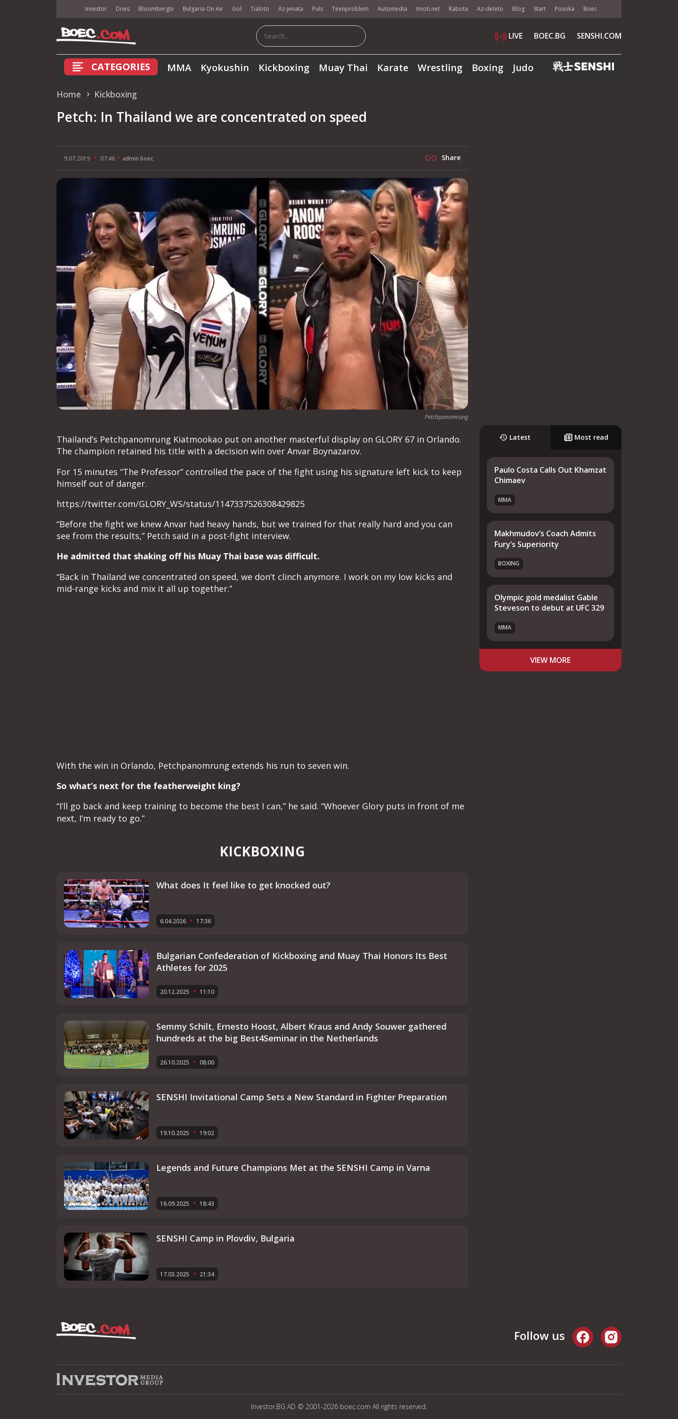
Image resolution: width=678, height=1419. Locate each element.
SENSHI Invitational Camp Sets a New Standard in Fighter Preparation (301, 1097)
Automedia (392, 9)
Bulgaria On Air (203, 9)
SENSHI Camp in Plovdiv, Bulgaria (225, 1238)
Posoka (564, 9)
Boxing (487, 67)
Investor (96, 9)
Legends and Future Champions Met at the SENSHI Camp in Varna (293, 1167)
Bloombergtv (156, 9)
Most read (586, 437)
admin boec (137, 158)
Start (539, 9)
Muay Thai (343, 67)
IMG (68, 9)
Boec (590, 9)
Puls (317, 9)
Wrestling (440, 67)
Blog (518, 9)
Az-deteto (490, 9)
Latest (515, 437)
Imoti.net (428, 9)
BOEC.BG (549, 36)
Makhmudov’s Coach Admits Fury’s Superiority (545, 538)
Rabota (458, 9)
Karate (392, 67)
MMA (179, 67)
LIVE (509, 36)
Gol (237, 9)
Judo (523, 67)
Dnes (122, 9)
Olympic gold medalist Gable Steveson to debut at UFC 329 (549, 602)
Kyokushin (225, 67)
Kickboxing (283, 67)
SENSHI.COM (599, 36)
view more (550, 660)
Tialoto (259, 9)
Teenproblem (350, 9)
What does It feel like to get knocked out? (243, 885)
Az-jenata (290, 9)
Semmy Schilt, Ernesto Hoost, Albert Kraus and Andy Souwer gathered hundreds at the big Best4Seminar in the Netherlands (301, 1032)
